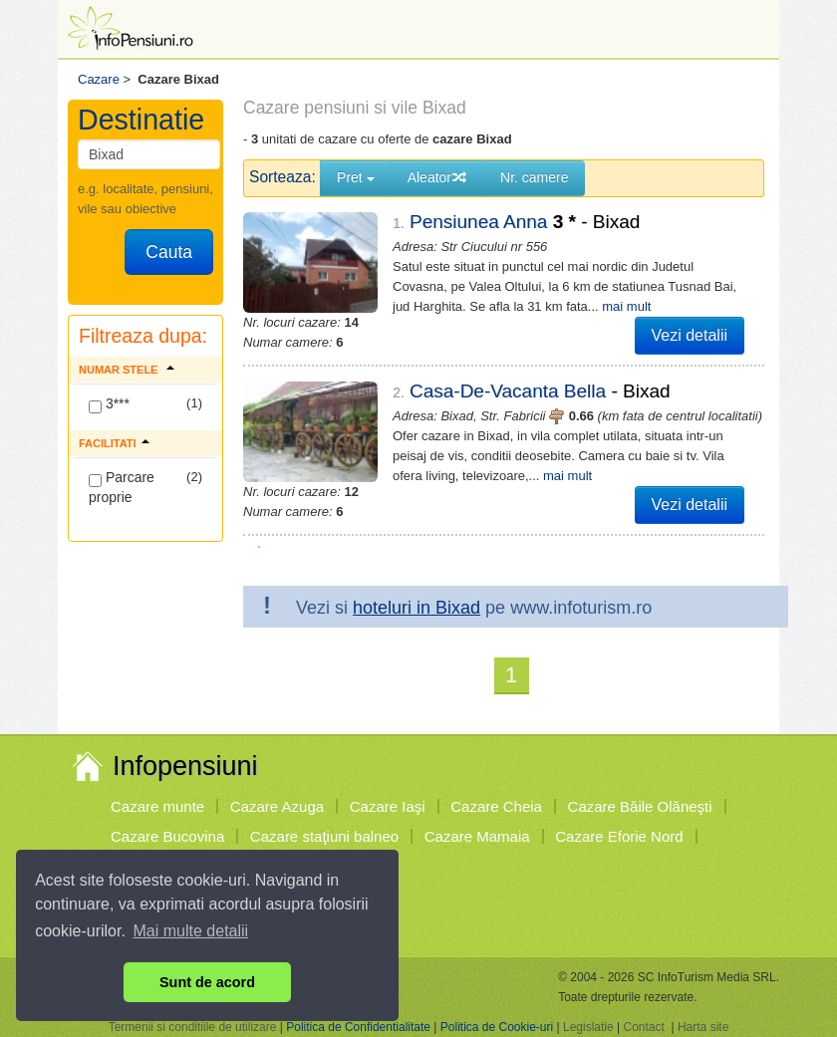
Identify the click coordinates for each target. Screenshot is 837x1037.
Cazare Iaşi (387, 806)
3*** (109, 404)
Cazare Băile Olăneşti (640, 806)
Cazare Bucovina (167, 836)
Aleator (437, 177)
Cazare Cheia (496, 806)
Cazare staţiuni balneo (324, 836)
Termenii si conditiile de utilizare (193, 1027)
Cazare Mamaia (477, 836)
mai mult (626, 306)
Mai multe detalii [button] (191, 930)
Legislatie (588, 1027)
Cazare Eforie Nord (619, 836)
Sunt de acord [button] (207, 982)
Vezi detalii (690, 335)
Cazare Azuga (277, 806)
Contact (643, 1027)
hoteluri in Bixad (416, 608)
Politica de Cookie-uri (496, 1027)
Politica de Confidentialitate (358, 1027)
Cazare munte (157, 806)
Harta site (703, 1027)
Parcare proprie (121, 487)
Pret (356, 177)
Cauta (168, 252)
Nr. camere (534, 177)
